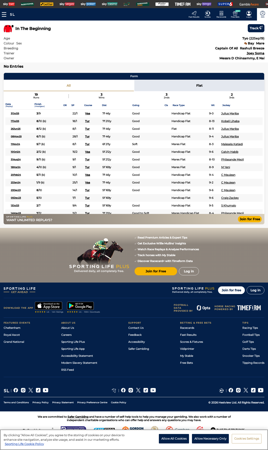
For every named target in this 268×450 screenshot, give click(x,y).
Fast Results (188, 334)
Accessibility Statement (77, 355)
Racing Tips (250, 327)
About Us (67, 327)
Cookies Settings (246, 440)
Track (256, 28)
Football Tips (251, 334)
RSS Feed (67, 369)
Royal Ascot (12, 334)
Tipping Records (253, 362)
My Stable (186, 355)
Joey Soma (255, 53)
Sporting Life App (73, 348)
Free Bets (186, 362)
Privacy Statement (63, 402)
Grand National (14, 341)
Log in (255, 290)
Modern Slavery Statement (79, 362)
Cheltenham (12, 327)
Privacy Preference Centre (92, 402)
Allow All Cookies (174, 440)
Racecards (187, 327)
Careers (66, 334)
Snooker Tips (251, 355)
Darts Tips (249, 348)
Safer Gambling (138, 348)
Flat (199, 86)
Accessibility (136, 341)
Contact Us (136, 327)
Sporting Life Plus (73, 341)
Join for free (231, 290)
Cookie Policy (118, 402)
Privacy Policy (40, 402)
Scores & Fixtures (191, 341)
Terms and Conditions (16, 402)
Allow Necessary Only (210, 440)
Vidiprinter (187, 348)
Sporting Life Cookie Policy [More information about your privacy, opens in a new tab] (24, 446)
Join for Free (250, 219)
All (69, 86)
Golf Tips (248, 341)
